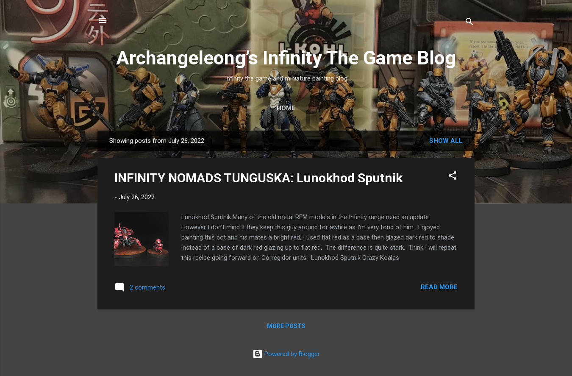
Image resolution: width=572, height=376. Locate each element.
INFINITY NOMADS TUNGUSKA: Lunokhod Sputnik (258, 177)
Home (286, 108)
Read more (439, 287)
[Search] (469, 23)
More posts (286, 326)
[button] (452, 177)
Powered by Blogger (286, 354)
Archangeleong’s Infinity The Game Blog (286, 58)
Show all (446, 141)
